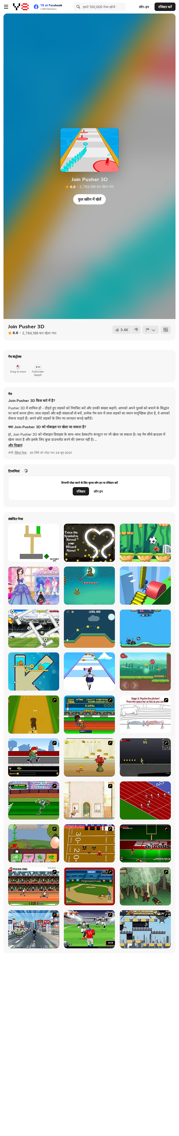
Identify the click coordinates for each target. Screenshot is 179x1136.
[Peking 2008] (33, 886)
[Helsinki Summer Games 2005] (89, 714)
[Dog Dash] (33, 714)
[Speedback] (145, 843)
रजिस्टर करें (165, 7)
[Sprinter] (145, 800)
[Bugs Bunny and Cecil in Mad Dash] (33, 800)
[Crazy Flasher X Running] (145, 757)
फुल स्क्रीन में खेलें (89, 199)
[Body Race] (89, 671)
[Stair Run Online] (145, 585)
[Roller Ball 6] (145, 671)
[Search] (77, 7)
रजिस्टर (80, 491)
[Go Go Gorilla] (33, 629)
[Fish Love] (33, 671)
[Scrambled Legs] (89, 843)
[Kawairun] (145, 886)
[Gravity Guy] (145, 929)
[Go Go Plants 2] (33, 843)
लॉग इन (98, 491)
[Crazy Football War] (145, 629)
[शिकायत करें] (150, 330)
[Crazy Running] (33, 929)
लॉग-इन (144, 7)
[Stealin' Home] (89, 886)
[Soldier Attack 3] (89, 585)
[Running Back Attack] (89, 929)
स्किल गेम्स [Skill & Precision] (21, 452)
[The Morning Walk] (89, 800)
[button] (15, 445)
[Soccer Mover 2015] (145, 543)
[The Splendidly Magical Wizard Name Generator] (89, 543)
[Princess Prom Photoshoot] (33, 585)
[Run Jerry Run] (89, 757)
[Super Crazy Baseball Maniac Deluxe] (145, 714)
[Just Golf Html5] (89, 629)
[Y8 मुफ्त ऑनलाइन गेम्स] (21, 6)
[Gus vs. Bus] (33, 757)
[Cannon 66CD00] (33, 543)
